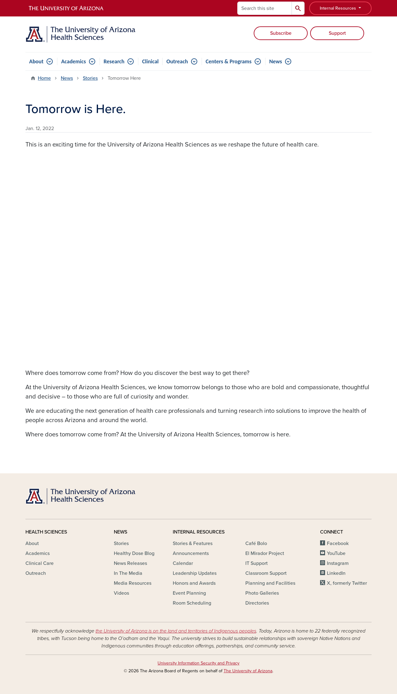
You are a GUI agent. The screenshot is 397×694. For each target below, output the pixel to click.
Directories (257, 603)
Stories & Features (192, 543)
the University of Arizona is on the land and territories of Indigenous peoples (176, 631)
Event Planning (189, 593)
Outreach (177, 61)
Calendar (183, 563)
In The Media (128, 573)
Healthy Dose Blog (134, 553)
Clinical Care (39, 563)
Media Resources (132, 583)
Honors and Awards (194, 583)
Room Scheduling (192, 603)
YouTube (336, 553)
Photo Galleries (262, 593)
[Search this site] (264, 8)
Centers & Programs (229, 61)
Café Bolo (256, 543)
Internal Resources (338, 8)
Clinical (150, 61)
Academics (73, 61)
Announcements (191, 553)
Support (337, 33)
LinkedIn (336, 573)
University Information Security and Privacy (198, 663)
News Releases (130, 563)
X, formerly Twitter (347, 583)
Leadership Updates (194, 573)
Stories (90, 78)
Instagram (338, 563)
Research (114, 61)
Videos (121, 593)
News (275, 61)
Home (44, 78)
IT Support (256, 563)
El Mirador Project (264, 553)
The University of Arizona (248, 671)
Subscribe (281, 33)
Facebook (338, 543)
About (36, 61)
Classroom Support (266, 573)
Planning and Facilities (270, 583)
